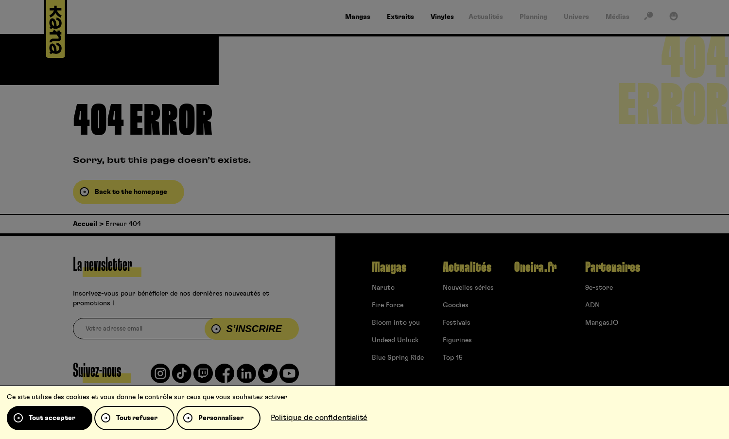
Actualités (467, 267)
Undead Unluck (395, 340)
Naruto (383, 287)
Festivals (456, 322)
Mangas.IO (601, 322)
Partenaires (612, 267)
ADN (592, 305)
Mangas (389, 267)
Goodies (456, 305)
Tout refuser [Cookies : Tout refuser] (136, 418)
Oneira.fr (535, 267)
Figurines (457, 340)
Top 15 (453, 357)
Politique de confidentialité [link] (319, 417)
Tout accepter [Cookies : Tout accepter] (52, 418)
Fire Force (387, 305)
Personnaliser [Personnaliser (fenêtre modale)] (220, 418)
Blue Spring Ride (398, 357)
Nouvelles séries (468, 287)
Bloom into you (396, 322)
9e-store (599, 287)
